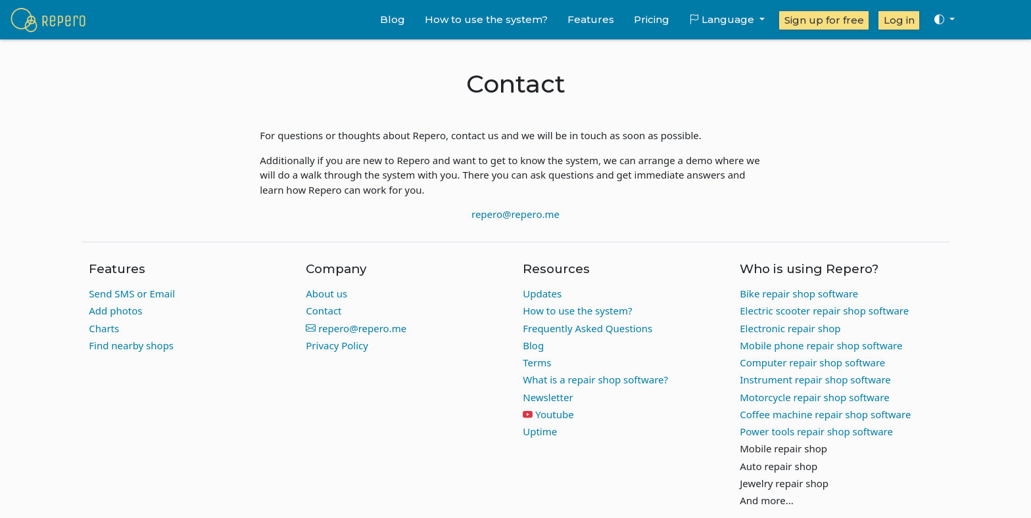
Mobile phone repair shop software (821, 345)
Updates (542, 293)
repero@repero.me (515, 214)
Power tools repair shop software (816, 431)
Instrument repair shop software (815, 379)
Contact (323, 310)
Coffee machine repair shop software (825, 414)
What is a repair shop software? (595, 379)
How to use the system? (486, 19)
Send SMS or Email (132, 293)
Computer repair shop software (812, 362)
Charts (104, 328)
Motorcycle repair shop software (814, 397)
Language (723, 19)
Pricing (651, 19)
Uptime (540, 431)
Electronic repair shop (790, 328)
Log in (899, 20)
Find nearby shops (131, 345)
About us (326, 293)
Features (590, 19)
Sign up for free (824, 20)
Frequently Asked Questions (587, 328)
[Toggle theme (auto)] (944, 19)
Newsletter (548, 397)
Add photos (115, 310)
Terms (537, 362)
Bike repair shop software (799, 293)
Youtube (554, 414)
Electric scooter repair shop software (824, 310)
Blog (392, 19)
